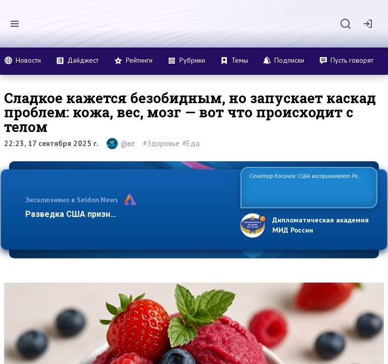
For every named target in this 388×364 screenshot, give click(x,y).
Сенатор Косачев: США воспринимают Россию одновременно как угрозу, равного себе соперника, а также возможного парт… (307, 187)
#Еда (191, 143)
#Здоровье (161, 143)
